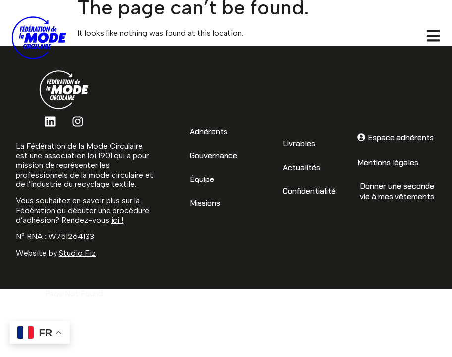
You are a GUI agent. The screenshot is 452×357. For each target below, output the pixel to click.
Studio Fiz (77, 253)
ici (115, 220)
